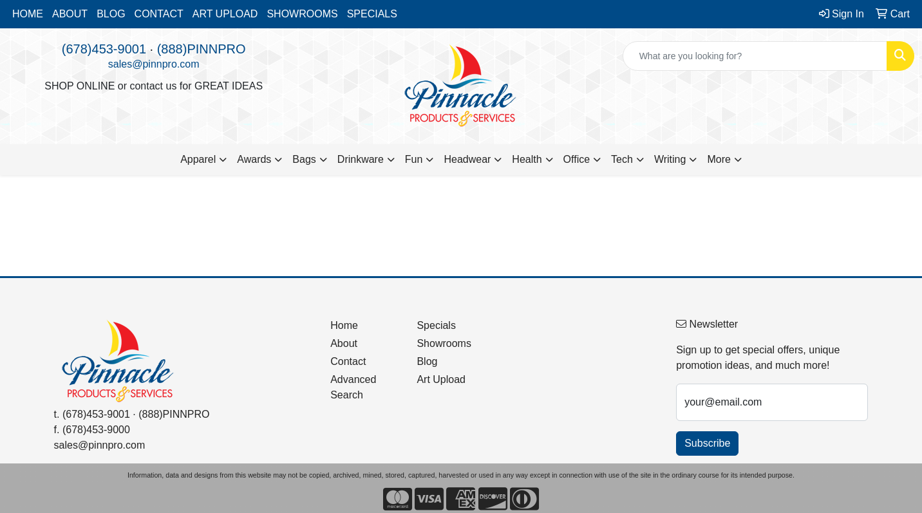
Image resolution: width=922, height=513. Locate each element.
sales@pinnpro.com (154, 64)
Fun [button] (414, 159)
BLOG (111, 13)
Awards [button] (254, 159)
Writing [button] (670, 159)
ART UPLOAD (225, 13)
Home (344, 325)
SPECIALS (372, 13)
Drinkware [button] (360, 159)
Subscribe (707, 443)
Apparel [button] (198, 159)
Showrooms (444, 343)
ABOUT (70, 13)
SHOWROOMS (302, 13)
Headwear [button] (467, 159)
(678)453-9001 (104, 49)
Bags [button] (303, 159)
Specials (436, 325)
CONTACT (159, 13)
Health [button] (526, 159)
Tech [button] (622, 159)
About (343, 343)
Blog (427, 361)
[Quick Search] (755, 56)
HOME (27, 13)
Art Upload (441, 379)
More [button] (718, 159)
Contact (348, 361)
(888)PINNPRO (201, 49)
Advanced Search (353, 387)
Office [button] (576, 159)
